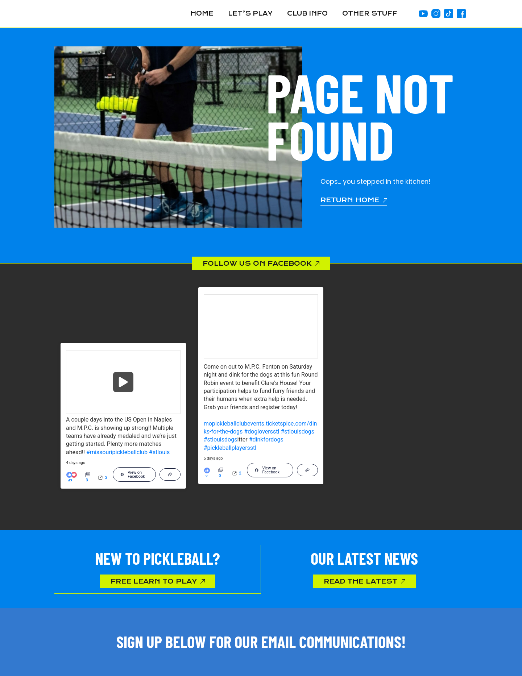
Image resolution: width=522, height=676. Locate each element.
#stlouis (159, 452)
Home (202, 13)
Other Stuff (369, 13)
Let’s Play (250, 13)
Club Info (307, 13)
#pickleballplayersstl (230, 447)
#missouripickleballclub (117, 452)
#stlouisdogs (297, 431)
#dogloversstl (261, 431)
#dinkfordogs (266, 439)
